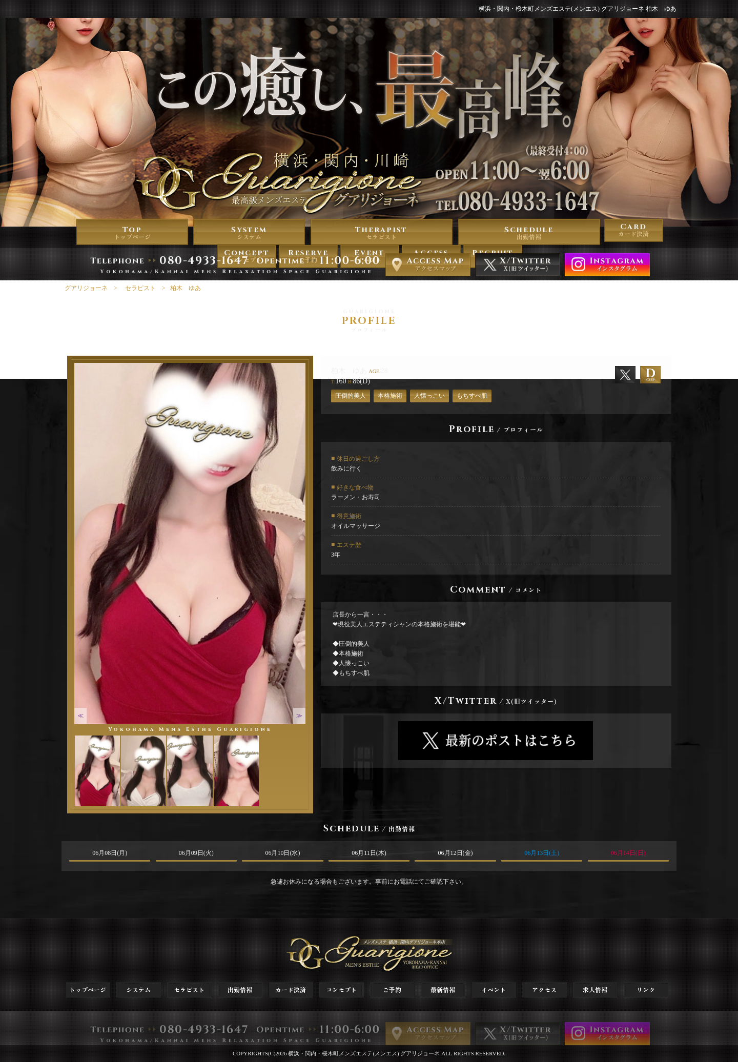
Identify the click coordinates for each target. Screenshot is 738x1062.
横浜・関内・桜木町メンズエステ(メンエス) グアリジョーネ (364, 1053)
